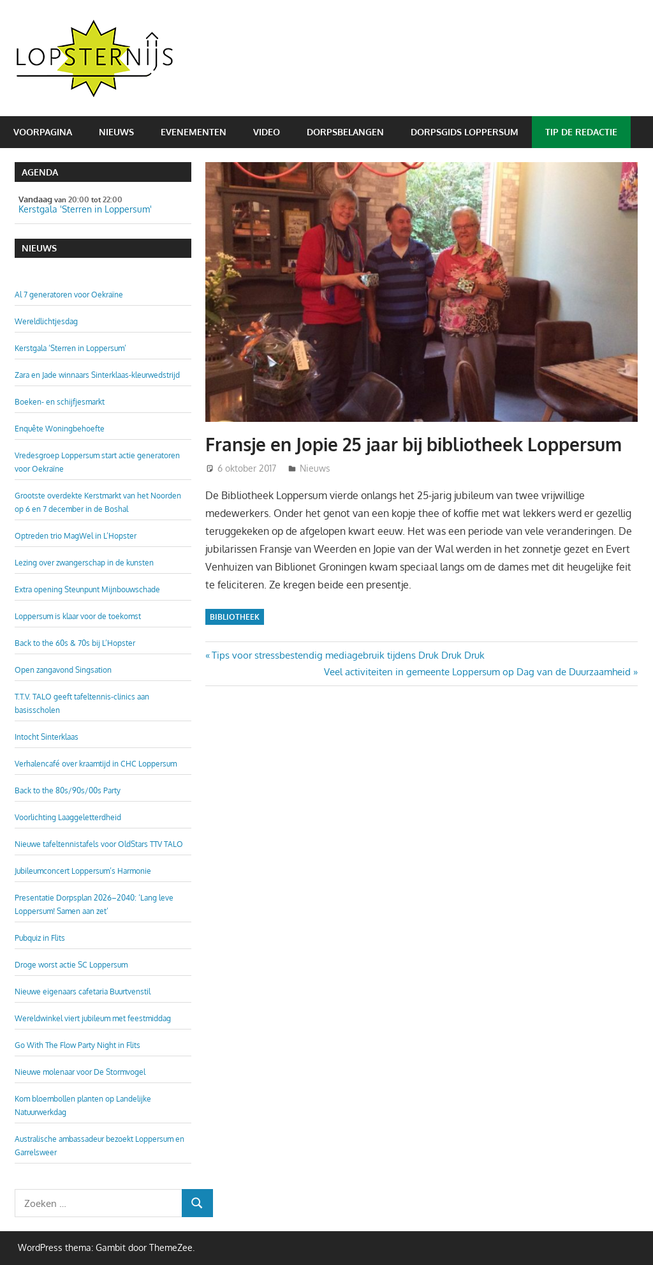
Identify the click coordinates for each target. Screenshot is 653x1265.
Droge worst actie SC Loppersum (71, 964)
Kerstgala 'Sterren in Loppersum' (85, 209)
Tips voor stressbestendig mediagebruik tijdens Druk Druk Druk (348, 655)
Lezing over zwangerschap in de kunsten (84, 562)
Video (266, 131)
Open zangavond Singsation (63, 670)
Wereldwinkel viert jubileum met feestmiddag (93, 1018)
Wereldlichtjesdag (46, 321)
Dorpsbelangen (345, 131)
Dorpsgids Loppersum (464, 131)
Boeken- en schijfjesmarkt (60, 402)
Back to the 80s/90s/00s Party (68, 790)
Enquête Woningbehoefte (60, 428)
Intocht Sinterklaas (46, 737)
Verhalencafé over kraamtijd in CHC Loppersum (96, 763)
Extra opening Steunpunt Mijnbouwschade (87, 589)
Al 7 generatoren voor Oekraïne (69, 294)
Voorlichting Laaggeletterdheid (68, 817)
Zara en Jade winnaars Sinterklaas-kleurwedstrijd (97, 375)
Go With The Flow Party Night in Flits (77, 1045)
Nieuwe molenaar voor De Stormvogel (80, 1072)
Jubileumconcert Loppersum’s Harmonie (83, 871)
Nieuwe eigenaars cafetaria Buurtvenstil (82, 991)
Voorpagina (42, 131)
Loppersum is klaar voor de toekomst (78, 616)
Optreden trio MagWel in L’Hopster (75, 536)
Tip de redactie (581, 131)
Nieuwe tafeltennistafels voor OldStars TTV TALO (99, 844)
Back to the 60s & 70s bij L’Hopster (75, 643)
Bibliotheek (235, 617)
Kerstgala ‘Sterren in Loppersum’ (70, 348)
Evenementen (193, 131)
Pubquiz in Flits (40, 938)
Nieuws (116, 131)
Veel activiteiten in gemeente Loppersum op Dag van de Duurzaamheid (477, 672)
